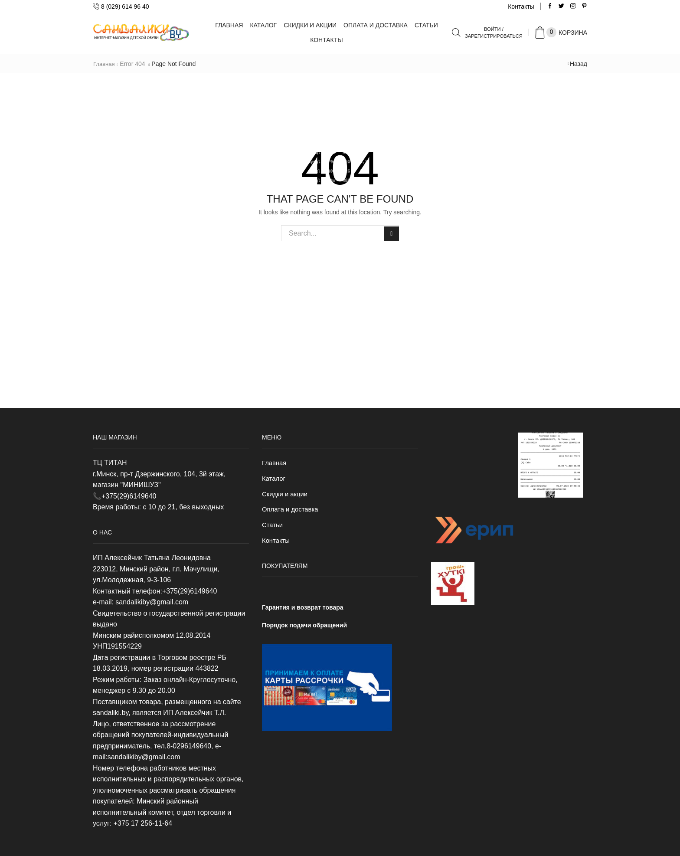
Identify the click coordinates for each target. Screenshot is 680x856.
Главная (229, 25)
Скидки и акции (310, 25)
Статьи (426, 25)
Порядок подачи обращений (304, 628)
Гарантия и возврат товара (302, 611)
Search (391, 233)
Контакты (521, 6)
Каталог (263, 25)
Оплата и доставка (375, 25)
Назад (578, 63)
